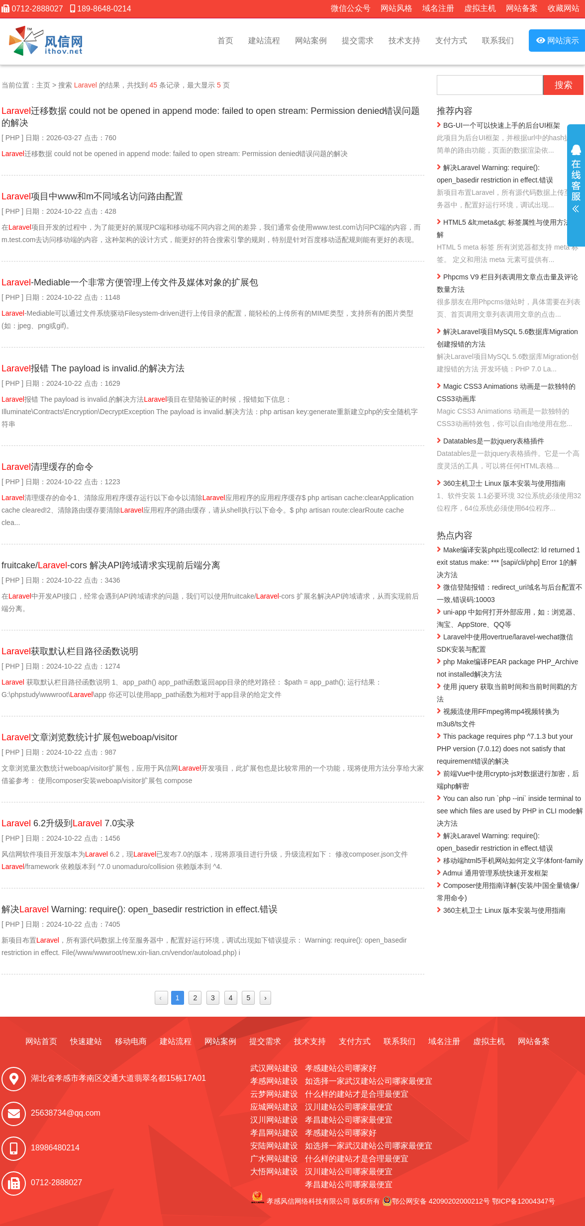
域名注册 (438, 8)
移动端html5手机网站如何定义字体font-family (510, 860)
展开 (576, 185)
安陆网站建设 (274, 1145)
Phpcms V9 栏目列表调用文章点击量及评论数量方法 (510, 296)
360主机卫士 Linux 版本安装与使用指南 (510, 496)
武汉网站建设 (274, 1068)
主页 (43, 85)
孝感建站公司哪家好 (341, 1068)
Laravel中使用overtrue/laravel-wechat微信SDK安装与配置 (505, 642)
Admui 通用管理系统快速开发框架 (492, 872)
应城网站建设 (274, 1107)
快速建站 (86, 1041)
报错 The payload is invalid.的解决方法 (93, 368)
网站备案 (522, 8)
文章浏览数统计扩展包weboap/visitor (89, 737)
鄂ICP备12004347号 (524, 1201)
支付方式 (451, 40)
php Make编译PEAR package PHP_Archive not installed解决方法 (507, 667)
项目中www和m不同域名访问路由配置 (92, 196)
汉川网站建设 (274, 1120)
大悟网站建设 (274, 1171)
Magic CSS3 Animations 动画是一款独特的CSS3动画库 (510, 405)
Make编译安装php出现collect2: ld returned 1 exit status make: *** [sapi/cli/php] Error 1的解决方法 (508, 562)
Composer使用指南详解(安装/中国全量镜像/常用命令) (508, 891)
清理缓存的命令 (47, 467)
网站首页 (41, 1041)
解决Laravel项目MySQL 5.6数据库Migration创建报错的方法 (510, 351)
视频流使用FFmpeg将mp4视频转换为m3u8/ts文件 (498, 717)
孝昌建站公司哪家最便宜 (348, 1120)
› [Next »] (265, 998)
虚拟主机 (480, 8)
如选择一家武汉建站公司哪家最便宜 (368, 1081)
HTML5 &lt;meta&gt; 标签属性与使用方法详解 (510, 241)
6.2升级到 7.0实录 (68, 823)
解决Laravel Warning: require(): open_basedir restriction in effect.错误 (510, 187)
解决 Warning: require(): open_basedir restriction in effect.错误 (139, 909)
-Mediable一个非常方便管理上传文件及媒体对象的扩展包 (129, 282)
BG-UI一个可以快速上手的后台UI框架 (510, 138)
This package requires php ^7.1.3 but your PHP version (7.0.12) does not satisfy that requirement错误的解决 (505, 748)
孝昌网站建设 (274, 1133)
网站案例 (311, 40)
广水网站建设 (274, 1158)
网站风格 (396, 8)
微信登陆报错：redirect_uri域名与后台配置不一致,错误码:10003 (510, 593)
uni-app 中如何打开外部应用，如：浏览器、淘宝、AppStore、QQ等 (508, 617)
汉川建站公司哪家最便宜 (348, 1107)
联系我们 (498, 40)
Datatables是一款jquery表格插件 (510, 454)
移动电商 (131, 1041)
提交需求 (358, 40)
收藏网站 (564, 8)
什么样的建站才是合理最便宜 (356, 1094)
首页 (225, 40)
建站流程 (264, 40)
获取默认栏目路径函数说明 (69, 651)
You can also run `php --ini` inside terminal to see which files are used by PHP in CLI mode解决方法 (510, 810)
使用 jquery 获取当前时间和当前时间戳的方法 (507, 692)
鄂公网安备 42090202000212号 (436, 1201)
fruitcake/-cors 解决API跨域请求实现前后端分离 (110, 565)
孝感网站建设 (274, 1081)
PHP (12, 138)
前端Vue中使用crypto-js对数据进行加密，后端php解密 (508, 779)
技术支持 (404, 40)
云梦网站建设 (274, 1094)
